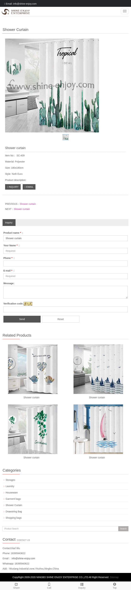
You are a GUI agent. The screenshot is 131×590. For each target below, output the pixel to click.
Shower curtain (28, 204)
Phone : (8, 258)
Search (123, 529)
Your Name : (11, 245)
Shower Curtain (14, 505)
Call (49, 585)
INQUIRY (13, 187)
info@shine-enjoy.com (23, 558)
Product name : (13, 232)
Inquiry (82, 585)
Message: (8, 283)
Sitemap (114, 577)
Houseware (12, 492)
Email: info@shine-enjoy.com (20, 3)
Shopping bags (13, 517)
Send (22, 319)
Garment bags (13, 498)
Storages (10, 480)
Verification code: (13, 303)
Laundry (10, 486)
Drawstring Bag (14, 511)
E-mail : (8, 270)
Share (16, 585)
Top (114, 585)
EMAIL (29, 187)
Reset (60, 319)
